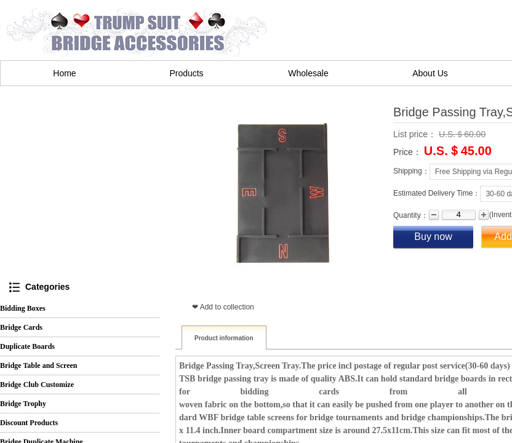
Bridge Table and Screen (38, 365)
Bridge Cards (21, 327)
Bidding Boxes (23, 308)
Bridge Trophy (23, 403)
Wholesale (308, 73)
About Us (430, 73)
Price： (407, 152)
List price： (414, 134)
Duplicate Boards (27, 346)
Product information (224, 338)
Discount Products (29, 422)
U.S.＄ (442, 151)
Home (64, 73)
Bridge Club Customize (37, 384)
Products (186, 73)
